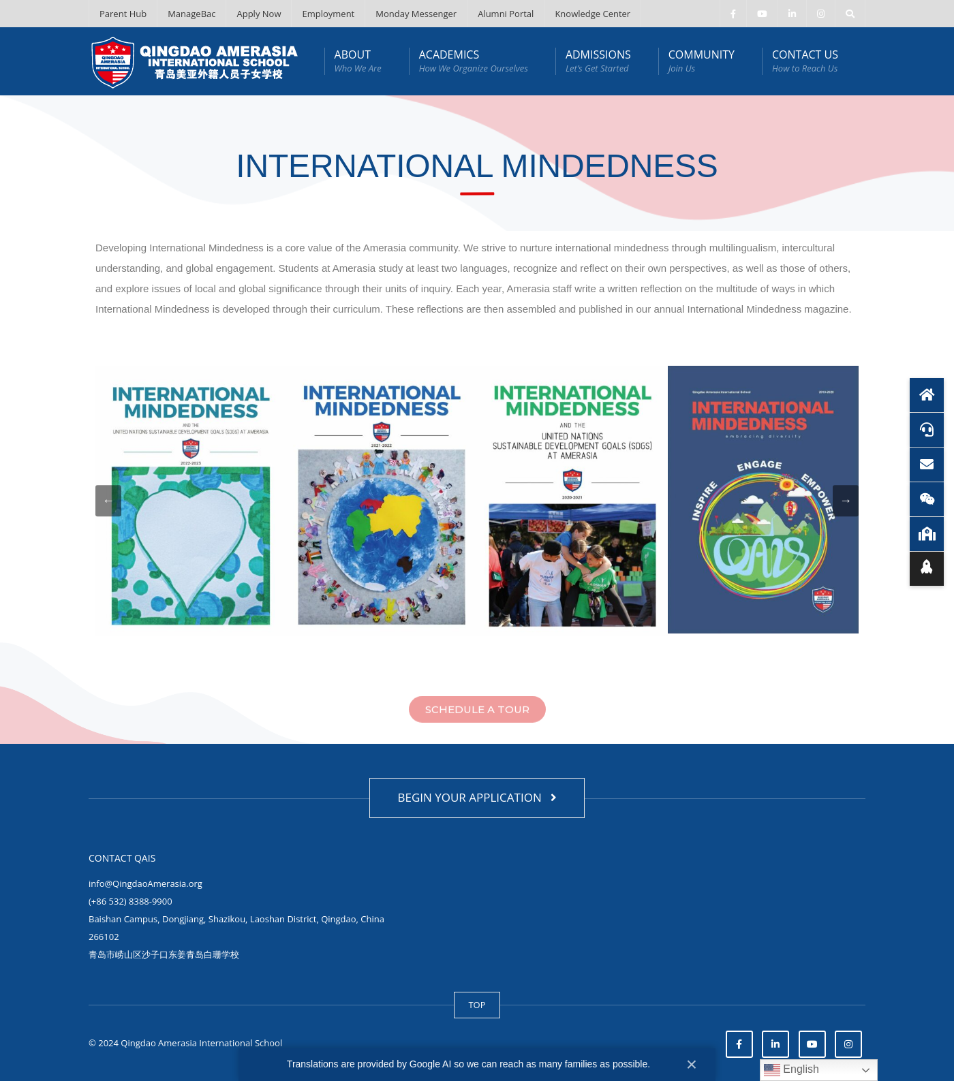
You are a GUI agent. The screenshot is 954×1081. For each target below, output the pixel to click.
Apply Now (258, 13)
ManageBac (191, 13)
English (791, 1070)
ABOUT (358, 61)
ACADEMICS (473, 61)
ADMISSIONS (598, 61)
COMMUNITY (701, 61)
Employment (328, 13)
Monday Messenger (416, 13)
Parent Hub (123, 13)
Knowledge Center (592, 13)
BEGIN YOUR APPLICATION (476, 797)
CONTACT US (805, 61)
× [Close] (691, 1064)
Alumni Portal (506, 13)
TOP (476, 1005)
